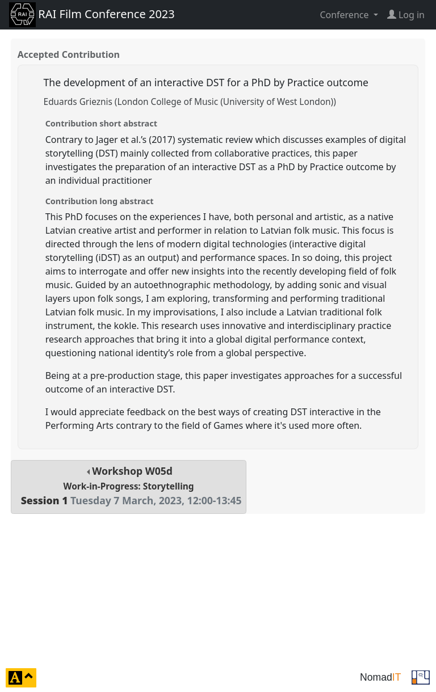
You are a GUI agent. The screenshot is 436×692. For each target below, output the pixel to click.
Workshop (128, 486)
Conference (345, 15)
